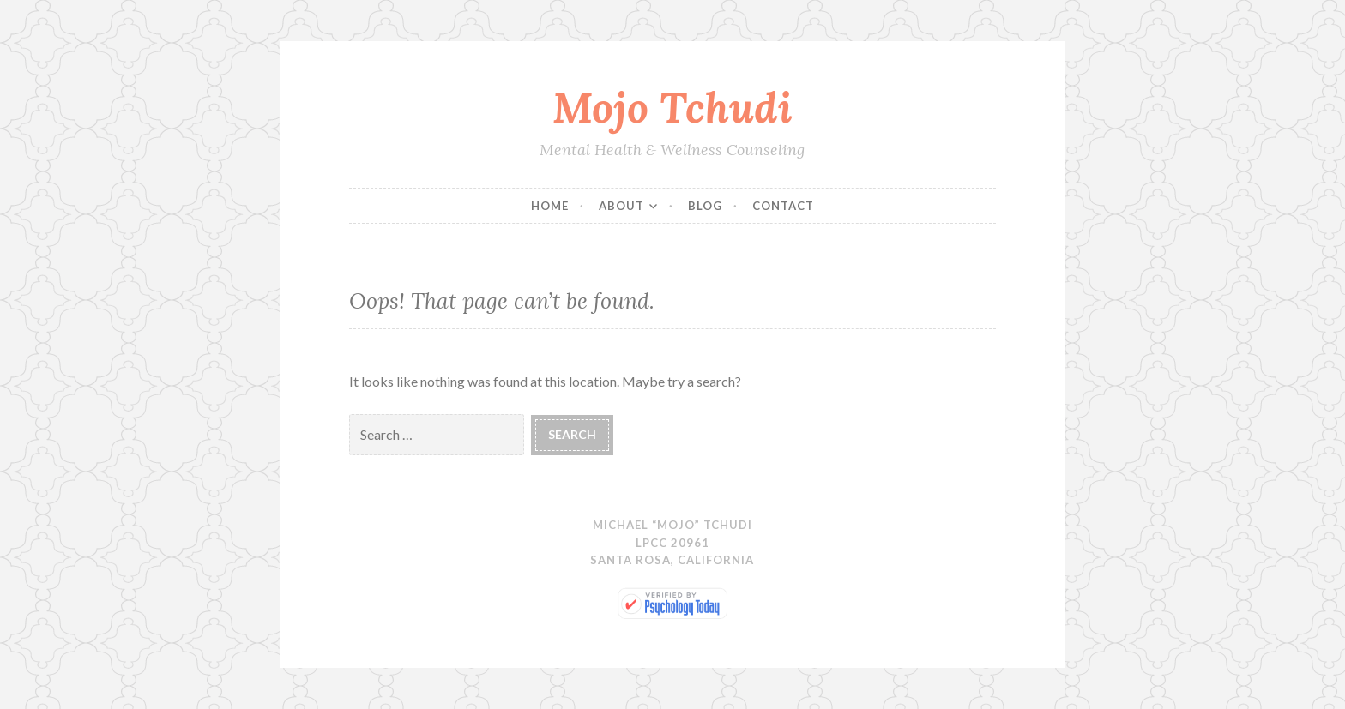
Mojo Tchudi (672, 107)
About (621, 206)
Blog (705, 206)
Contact (783, 206)
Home (550, 206)
